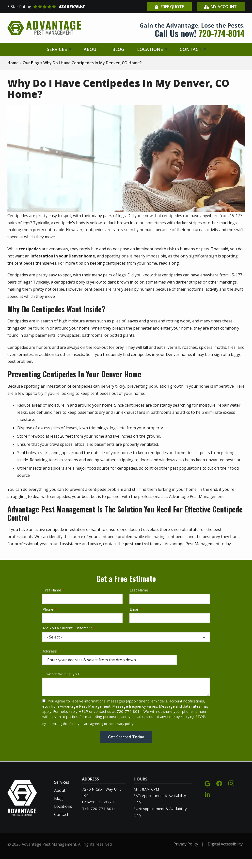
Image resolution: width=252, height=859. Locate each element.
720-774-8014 (103, 808)
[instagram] (231, 783)
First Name (52, 590)
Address (50, 651)
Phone (48, 609)
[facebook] (219, 783)
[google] (207, 783)
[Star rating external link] (66, 6)
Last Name (139, 590)
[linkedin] (207, 793)
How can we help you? (61, 673)
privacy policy (123, 723)
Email (134, 609)
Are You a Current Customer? (67, 627)
